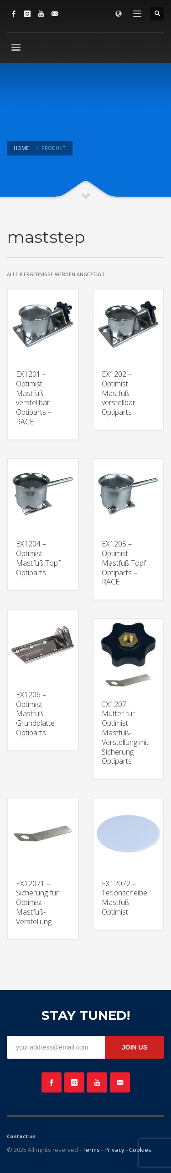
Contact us (21, 1136)
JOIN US (134, 1047)
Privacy (114, 1150)
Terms (91, 1150)
